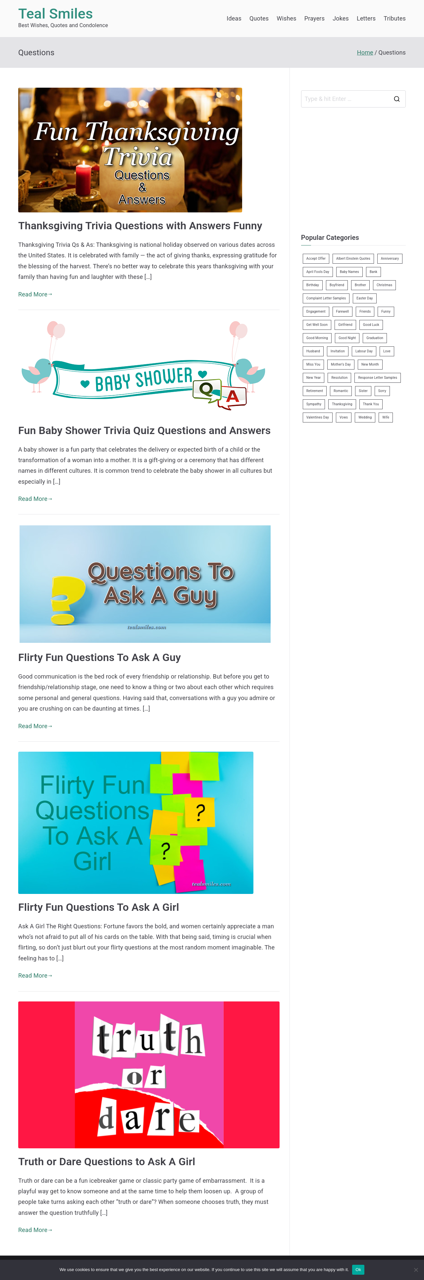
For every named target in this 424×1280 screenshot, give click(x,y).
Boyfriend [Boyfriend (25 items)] (337, 285)
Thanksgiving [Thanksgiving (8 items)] (342, 404)
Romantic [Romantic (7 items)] (341, 391)
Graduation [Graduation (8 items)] (374, 338)
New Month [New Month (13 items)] (370, 364)
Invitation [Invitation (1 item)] (338, 351)
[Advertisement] (356, 168)
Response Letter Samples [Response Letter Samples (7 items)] (377, 377)
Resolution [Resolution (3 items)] (339, 377)
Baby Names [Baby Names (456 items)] (349, 272)
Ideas (234, 18)
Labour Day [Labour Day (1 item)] (364, 351)
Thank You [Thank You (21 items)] (371, 404)
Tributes (395, 18)
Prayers (314, 18)
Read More (35, 294)
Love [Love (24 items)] (387, 351)
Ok (358, 1269)
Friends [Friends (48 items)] (365, 311)
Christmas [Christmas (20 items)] (384, 285)
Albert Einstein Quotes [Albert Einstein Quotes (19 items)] (353, 258)
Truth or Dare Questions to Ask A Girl (106, 1161)
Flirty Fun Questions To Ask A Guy (99, 657)
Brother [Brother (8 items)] (360, 285)
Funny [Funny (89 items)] (386, 311)
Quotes (259, 18)
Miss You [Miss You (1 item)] (313, 364)
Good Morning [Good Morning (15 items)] (317, 338)
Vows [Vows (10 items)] (344, 417)
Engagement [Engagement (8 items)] (316, 311)
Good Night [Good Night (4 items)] (347, 338)
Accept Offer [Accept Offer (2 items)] (316, 258)
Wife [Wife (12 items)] (385, 417)
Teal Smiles (55, 13)
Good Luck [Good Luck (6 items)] (371, 325)
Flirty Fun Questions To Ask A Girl (98, 907)
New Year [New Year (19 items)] (313, 377)
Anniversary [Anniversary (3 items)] (390, 258)
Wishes (286, 18)
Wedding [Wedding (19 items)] (365, 417)
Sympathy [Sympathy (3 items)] (313, 404)
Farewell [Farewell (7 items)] (342, 311)
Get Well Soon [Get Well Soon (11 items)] (317, 325)
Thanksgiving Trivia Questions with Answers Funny (140, 225)
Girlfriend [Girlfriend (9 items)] (345, 325)
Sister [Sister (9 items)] (363, 391)
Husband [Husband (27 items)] (313, 351)
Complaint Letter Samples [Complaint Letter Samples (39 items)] (326, 298)
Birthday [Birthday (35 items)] (312, 285)
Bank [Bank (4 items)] (373, 272)
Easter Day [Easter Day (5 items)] (364, 298)
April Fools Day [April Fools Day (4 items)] (317, 272)
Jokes (341, 18)
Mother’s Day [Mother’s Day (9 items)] (341, 364)
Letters (366, 18)
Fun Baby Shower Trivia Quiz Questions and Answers (144, 430)
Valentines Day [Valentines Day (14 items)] (317, 417)
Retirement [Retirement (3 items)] (314, 391)
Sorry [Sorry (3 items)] (382, 391)
